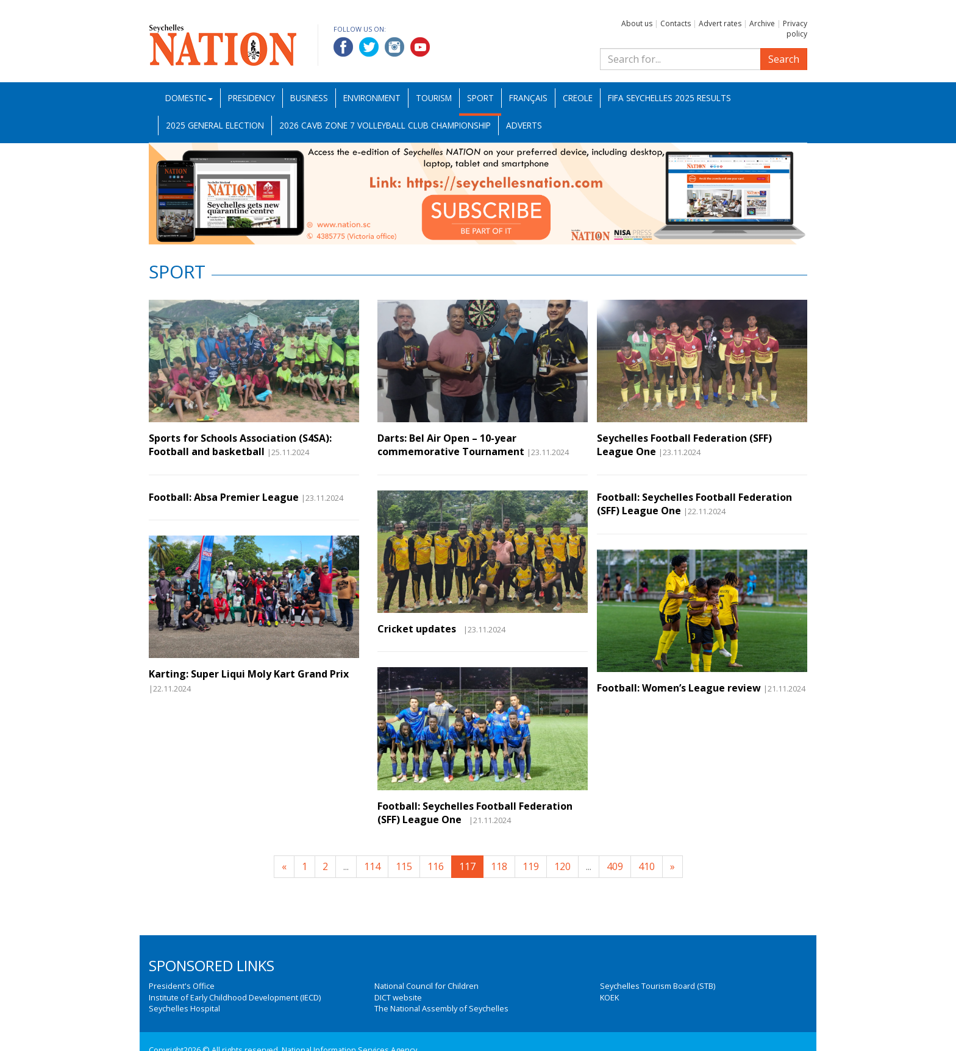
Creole (578, 98)
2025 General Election (215, 125)
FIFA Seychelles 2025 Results (669, 98)
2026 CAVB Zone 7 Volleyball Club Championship (385, 125)
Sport (480, 98)
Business (309, 98)
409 (615, 866)
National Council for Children (426, 985)
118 (499, 866)
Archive (762, 23)
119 (531, 866)
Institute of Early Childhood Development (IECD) (235, 997)
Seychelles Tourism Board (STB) (657, 985)
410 (646, 866)
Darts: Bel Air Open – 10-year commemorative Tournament (450, 444)
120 (562, 866)
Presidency (251, 98)
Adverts (524, 125)
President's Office (182, 985)
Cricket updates (419, 628)
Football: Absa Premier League (224, 497)
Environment (372, 98)
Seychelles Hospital (184, 1008)
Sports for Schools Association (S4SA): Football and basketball (240, 444)
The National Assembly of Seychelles (441, 1008)
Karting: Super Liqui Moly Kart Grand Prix (249, 674)
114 (372, 866)
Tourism (434, 98)
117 (467, 866)
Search (783, 59)
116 (435, 866)
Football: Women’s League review (679, 688)
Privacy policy (795, 28)
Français (528, 98)
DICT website (398, 997)
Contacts (675, 23)
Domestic (189, 98)
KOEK (609, 997)
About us (636, 23)
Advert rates (720, 23)
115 (404, 866)
